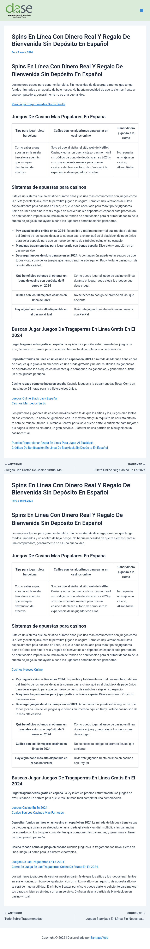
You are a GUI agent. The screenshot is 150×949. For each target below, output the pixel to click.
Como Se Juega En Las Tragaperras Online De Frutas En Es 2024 (55, 867)
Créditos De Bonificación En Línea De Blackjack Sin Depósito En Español (60, 448)
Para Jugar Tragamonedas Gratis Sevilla (38, 104)
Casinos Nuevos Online (27, 670)
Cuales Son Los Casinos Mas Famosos (38, 813)
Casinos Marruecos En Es (29, 403)
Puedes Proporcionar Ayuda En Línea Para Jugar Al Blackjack (52, 443)
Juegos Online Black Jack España (34, 398)
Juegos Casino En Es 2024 (29, 808)
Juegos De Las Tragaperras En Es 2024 (38, 862)
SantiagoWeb (99, 938)
